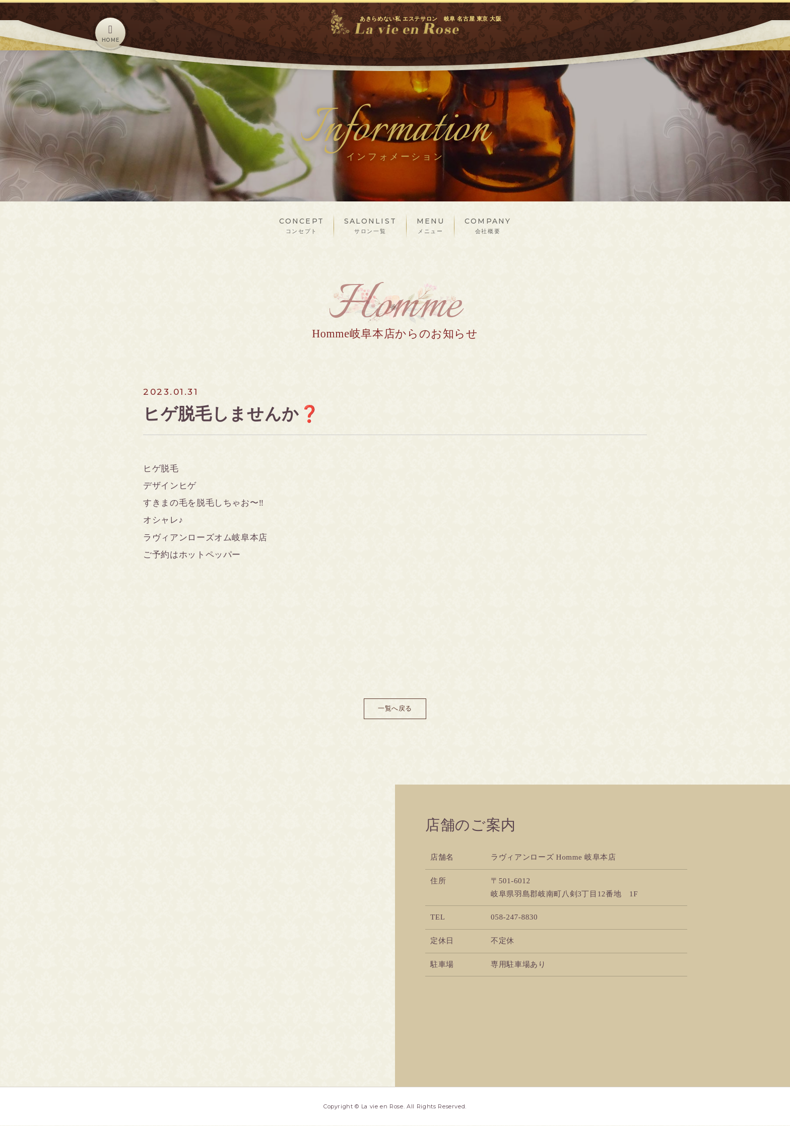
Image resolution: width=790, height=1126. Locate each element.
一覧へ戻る (395, 709)
